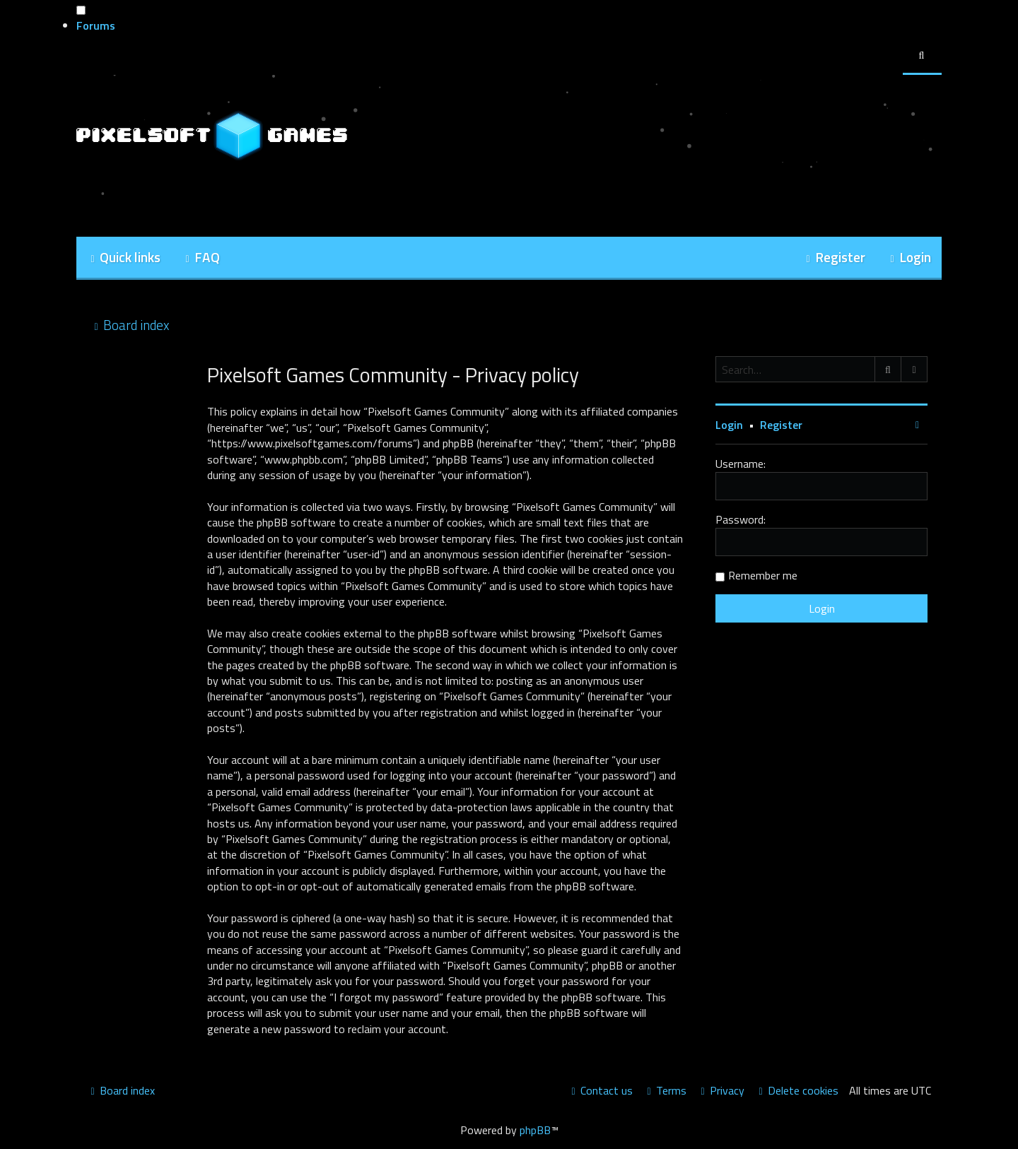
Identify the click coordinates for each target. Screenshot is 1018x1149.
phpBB (535, 1129)
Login (729, 424)
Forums (95, 25)
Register (781, 424)
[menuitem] (200, 258)
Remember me (762, 575)
